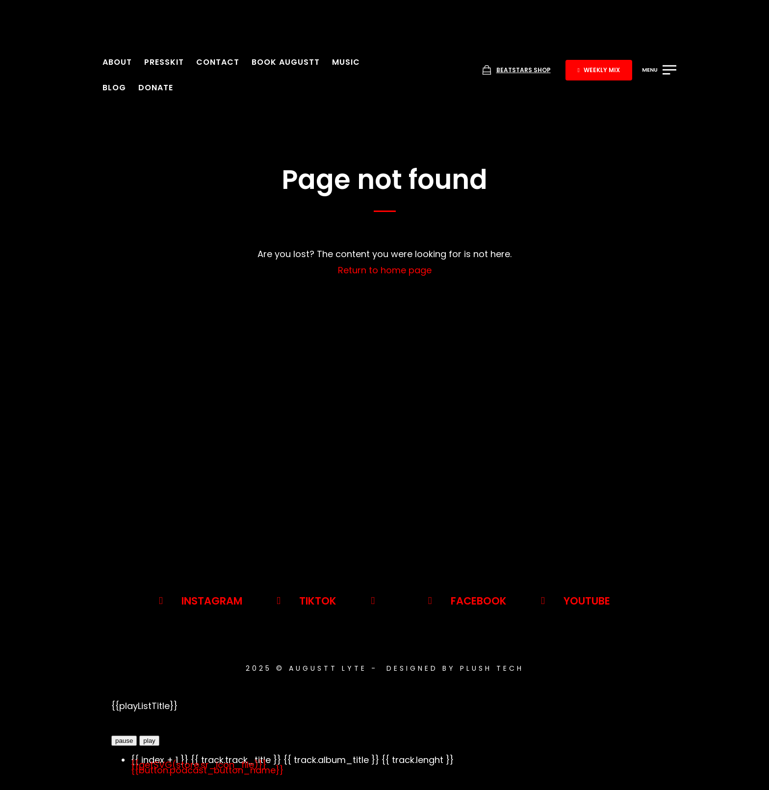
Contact (217, 62)
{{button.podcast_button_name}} (207, 770)
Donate (155, 87)
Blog (114, 87)
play (149, 740)
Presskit (164, 62)
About (117, 62)
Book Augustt (286, 62)
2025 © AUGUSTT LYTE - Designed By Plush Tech (385, 668)
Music (346, 62)
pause (124, 740)
